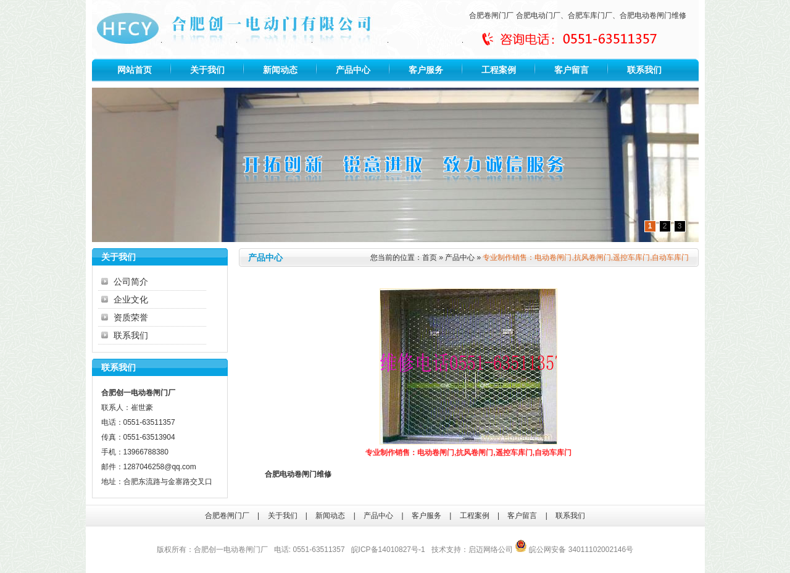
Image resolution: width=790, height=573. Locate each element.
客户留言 (571, 70)
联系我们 (644, 70)
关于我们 (207, 70)
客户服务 (426, 70)
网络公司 (498, 549)
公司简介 (131, 281)
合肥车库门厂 (590, 15)
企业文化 (131, 299)
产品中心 (353, 70)
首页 (429, 257)
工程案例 (498, 70)
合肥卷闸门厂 (491, 15)
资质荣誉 (131, 317)
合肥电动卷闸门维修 (653, 15)
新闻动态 (280, 70)
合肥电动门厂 (538, 15)
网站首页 (134, 70)
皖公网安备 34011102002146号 (574, 549)
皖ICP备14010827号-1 (388, 549)
